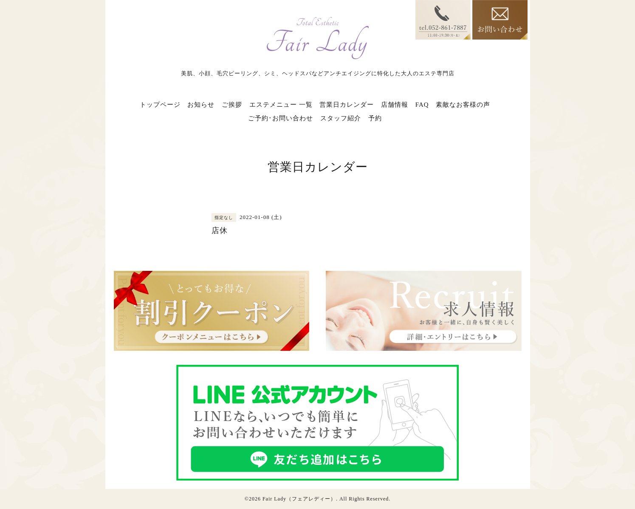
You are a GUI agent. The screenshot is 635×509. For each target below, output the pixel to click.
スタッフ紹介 (340, 118)
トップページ (160, 104)
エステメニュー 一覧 (281, 104)
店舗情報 (394, 104)
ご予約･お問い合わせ (280, 118)
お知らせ (200, 104)
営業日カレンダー (346, 104)
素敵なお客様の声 (463, 104)
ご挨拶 (232, 104)
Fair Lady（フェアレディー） (299, 499)
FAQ (422, 104)
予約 (375, 118)
